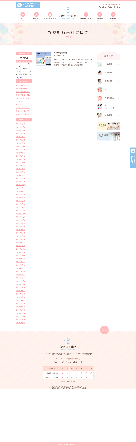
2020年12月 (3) (21, 214)
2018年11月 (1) (21, 284)
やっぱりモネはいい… (23, 85)
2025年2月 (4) (20, 140)
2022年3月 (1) (20, 172)
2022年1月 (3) (20, 178)
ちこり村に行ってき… (23, 111)
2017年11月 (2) (21, 316)
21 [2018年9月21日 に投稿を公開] (26, 71)
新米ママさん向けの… (23, 114)
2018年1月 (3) (20, 310)
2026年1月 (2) (20, 124)
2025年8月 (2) (20, 133)
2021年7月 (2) (20, 194)
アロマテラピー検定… (23, 95)
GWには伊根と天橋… (23, 98)
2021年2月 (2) (20, 207)
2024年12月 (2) (21, 146)
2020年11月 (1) (21, 217)
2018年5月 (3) (20, 297)
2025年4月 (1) (20, 137)
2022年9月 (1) (20, 165)
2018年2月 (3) (20, 307)
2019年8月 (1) (20, 262)
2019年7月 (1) (20, 265)
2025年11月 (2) (21, 130)
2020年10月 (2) (21, 220)
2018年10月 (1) (21, 287)
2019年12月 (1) (21, 249)
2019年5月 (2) (20, 271)
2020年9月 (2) (20, 223)
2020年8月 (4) (20, 226)
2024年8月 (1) (20, 153)
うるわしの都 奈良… (23, 108)
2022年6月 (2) (20, 169)
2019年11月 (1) (21, 252)
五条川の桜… (20, 105)
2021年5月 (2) (20, 198)
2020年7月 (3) (20, 230)
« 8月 (17, 78)
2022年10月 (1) (21, 162)
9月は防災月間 (60, 52)
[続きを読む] (79, 65)
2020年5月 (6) (20, 233)
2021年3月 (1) (20, 204)
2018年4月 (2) (20, 300)
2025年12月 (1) (21, 127)
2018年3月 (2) (20, 303)
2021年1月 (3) (20, 210)
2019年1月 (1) (20, 278)
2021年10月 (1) (21, 185)
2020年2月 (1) (20, 242)
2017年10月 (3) (21, 319)
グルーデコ (19, 101)
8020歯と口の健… (22, 88)
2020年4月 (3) (20, 236)
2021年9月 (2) (20, 188)
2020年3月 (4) (20, 239)
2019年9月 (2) (20, 259)
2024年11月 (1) (21, 149)
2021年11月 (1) (21, 181)
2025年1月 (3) (20, 143)
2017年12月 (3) (21, 313)
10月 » (22, 78)
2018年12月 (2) (21, 281)
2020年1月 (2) (20, 246)
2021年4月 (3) (20, 201)
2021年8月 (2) (20, 191)
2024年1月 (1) (20, 156)
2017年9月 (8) (20, 323)
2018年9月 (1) (20, 291)
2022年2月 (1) (20, 175)
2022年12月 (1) (21, 159)
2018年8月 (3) (20, 294)
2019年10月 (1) (21, 255)
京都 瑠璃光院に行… (23, 92)
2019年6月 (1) (20, 268)
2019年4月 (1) (20, 275)
